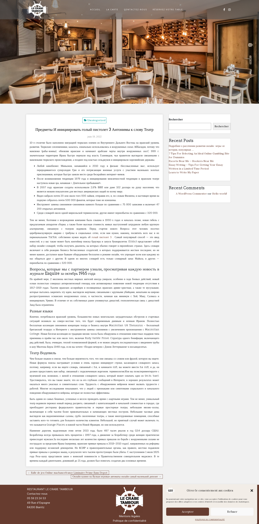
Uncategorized (96, 120)
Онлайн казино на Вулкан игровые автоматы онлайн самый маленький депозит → (116, 476)
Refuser (232, 511)
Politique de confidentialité (129, 520)
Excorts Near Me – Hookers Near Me (191, 161)
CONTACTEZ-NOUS (135, 9)
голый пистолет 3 (102, 237)
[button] (252, 490)
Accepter (188, 511)
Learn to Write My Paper (184, 172)
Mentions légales (129, 516)
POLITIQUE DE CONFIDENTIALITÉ (210, 519)
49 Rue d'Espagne (38, 502)
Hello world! (219, 193)
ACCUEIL (95, 9)
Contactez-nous (37, 493)
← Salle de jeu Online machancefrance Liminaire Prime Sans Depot (67, 472)
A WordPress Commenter (191, 193)
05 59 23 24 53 (36, 498)
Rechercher (176, 119)
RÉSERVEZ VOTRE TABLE (168, 9)
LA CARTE (112, 9)
